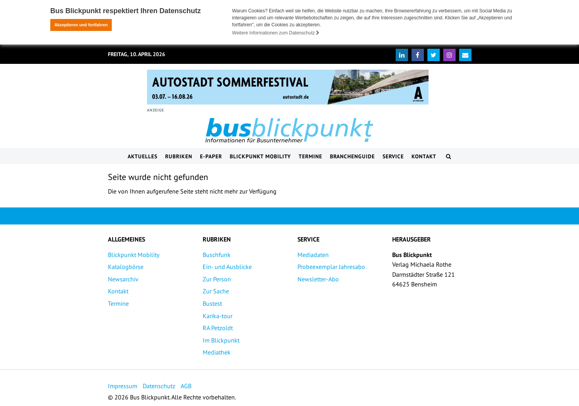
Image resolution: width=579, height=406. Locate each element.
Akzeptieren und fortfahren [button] (81, 24)
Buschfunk (217, 254)
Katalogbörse (125, 266)
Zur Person (217, 279)
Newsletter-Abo (318, 279)
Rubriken (178, 155)
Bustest (212, 303)
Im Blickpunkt (221, 340)
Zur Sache (216, 291)
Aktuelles (142, 155)
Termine (310, 155)
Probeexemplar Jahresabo (331, 266)
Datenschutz (159, 385)
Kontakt (424, 155)
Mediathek (217, 352)
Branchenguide (352, 155)
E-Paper (211, 155)
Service (393, 155)
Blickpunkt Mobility (260, 155)
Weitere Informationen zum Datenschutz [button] (275, 33)
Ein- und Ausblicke (227, 266)
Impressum (122, 385)
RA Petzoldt (218, 327)
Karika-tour (217, 315)
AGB (186, 385)
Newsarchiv (123, 279)
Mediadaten (313, 254)
